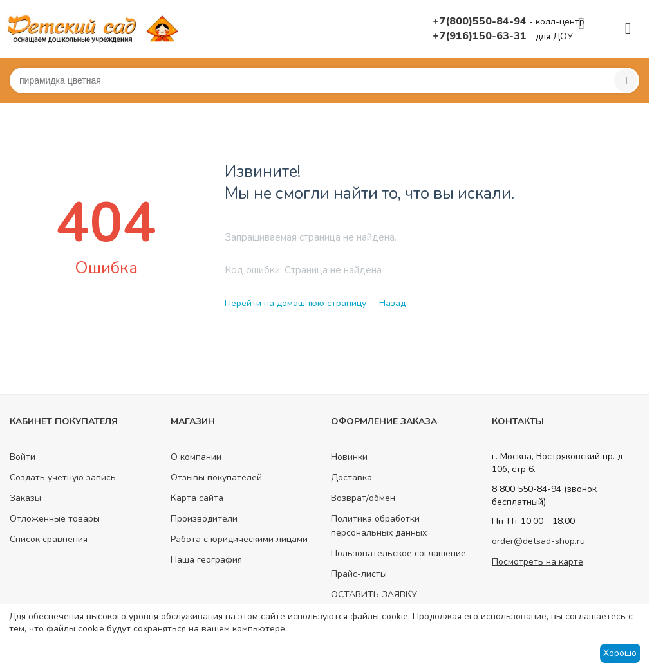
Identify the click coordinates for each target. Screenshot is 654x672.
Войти (22, 457)
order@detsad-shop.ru (538, 541)
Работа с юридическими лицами (239, 539)
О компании (196, 457)
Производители (204, 519)
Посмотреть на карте (537, 562)
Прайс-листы (359, 574)
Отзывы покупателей (216, 477)
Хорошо (620, 653)
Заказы (25, 498)
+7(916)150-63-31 (481, 36)
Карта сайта (197, 498)
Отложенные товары (55, 519)
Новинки (349, 457)
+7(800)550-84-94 (481, 21)
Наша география (206, 560)
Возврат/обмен (363, 498)
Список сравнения (49, 539)
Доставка (351, 477)
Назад (392, 303)
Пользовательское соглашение (398, 553)
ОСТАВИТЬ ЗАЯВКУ (374, 594)
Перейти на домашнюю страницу (295, 303)
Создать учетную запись (63, 477)
